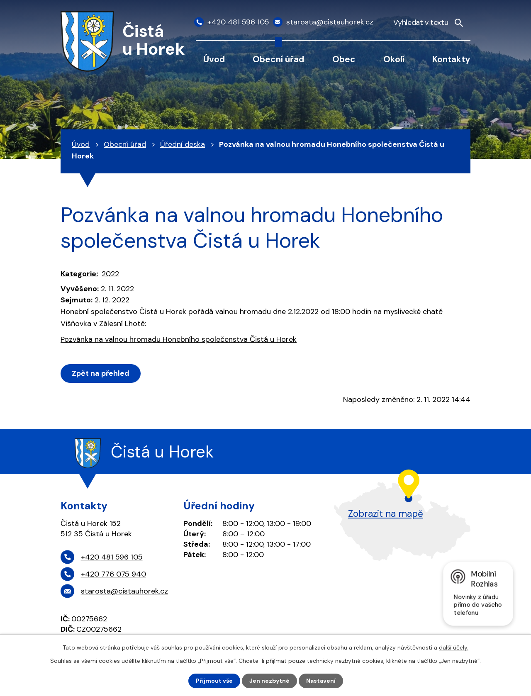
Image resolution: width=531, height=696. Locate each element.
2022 (110, 274)
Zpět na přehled (100, 373)
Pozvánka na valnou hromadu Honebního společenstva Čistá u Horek (179, 339)
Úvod (214, 59)
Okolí (393, 59)
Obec (344, 59)
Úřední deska (182, 144)
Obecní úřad (278, 59)
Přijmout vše (214, 680)
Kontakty (451, 59)
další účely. (453, 647)
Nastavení (321, 680)
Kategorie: (79, 274)
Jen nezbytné (269, 680)
